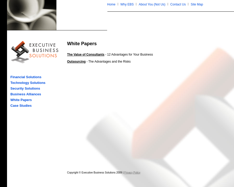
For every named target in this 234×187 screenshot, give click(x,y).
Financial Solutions (25, 77)
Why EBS (127, 4)
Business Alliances (25, 94)
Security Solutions (25, 88)
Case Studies (21, 106)
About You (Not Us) (152, 4)
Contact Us (178, 4)
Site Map (197, 4)
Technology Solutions (28, 83)
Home (111, 4)
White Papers (21, 100)
